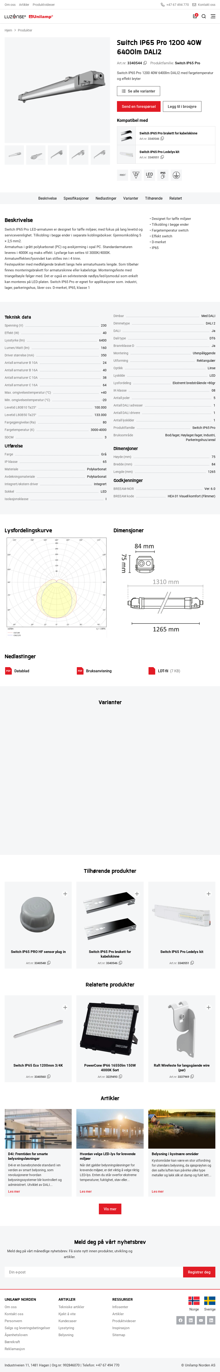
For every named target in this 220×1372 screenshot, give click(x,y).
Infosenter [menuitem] (120, 1306)
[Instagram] (211, 1320)
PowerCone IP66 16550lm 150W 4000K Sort (110, 1067)
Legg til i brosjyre (182, 106)
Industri (209, 435)
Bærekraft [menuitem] (12, 1341)
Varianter (130, 198)
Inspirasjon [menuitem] (120, 1327)
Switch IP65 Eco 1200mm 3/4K (38, 1065)
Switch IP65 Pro (187, 63)
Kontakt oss (203, 5)
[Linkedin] (191, 1320)
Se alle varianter (141, 91)
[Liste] (195, 16)
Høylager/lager (191, 435)
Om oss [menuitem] (10, 4)
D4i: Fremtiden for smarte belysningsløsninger (28, 1156)
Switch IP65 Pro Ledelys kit (159, 152)
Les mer (14, 1191)
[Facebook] (180, 1320)
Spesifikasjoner (76, 198)
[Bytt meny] (213, 16)
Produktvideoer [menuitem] (44, 4)
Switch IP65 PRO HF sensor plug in (38, 951)
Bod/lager (172, 435)
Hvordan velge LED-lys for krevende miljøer (108, 1156)
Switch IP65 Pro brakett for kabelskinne (168, 133)
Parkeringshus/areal (200, 439)
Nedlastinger (106, 198)
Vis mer (110, 1208)
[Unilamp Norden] (29, 16)
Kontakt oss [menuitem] (14, 1313)
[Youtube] (201, 1320)
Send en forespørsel (139, 106)
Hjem (8, 30)
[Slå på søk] (203, 16)
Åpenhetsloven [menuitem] (16, 1334)
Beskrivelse (47, 198)
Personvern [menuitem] (13, 1320)
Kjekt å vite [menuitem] (67, 1313)
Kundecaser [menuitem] (67, 1320)
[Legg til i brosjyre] (64, 889)
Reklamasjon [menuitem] (15, 1348)
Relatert (175, 198)
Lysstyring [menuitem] (66, 1327)
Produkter (25, 30)
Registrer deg (199, 1272)
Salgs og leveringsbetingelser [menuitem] (27, 1327)
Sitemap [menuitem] (118, 1334)
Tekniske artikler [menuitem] (71, 1306)
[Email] (94, 1272)
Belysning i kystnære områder (175, 1153)
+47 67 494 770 (175, 5)
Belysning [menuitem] (65, 1334)
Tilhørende (153, 198)
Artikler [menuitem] (24, 4)
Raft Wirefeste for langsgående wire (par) (182, 1067)
